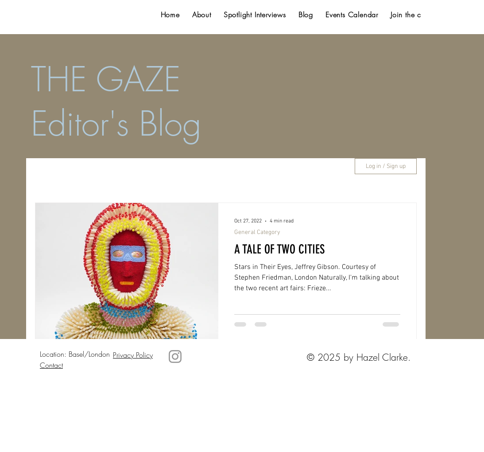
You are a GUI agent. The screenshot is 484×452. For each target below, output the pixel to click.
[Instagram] (175, 356)
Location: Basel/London (75, 354)
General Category (257, 232)
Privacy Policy (133, 355)
